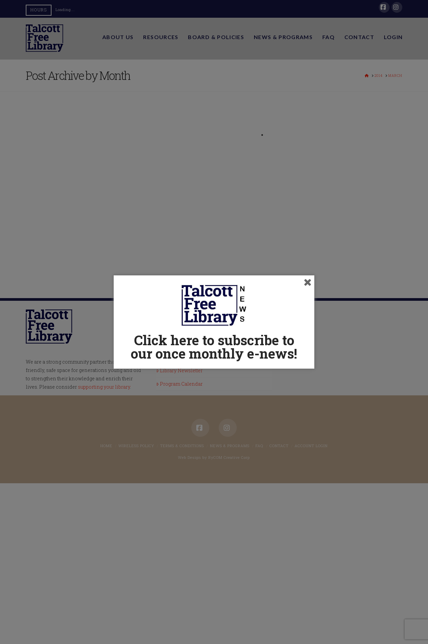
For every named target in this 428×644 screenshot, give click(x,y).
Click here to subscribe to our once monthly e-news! (214, 346)
